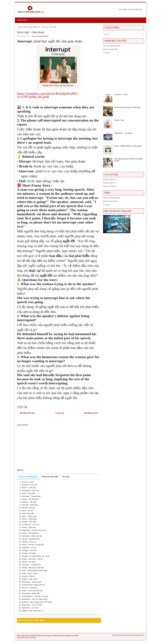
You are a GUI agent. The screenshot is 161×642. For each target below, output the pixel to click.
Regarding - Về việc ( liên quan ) (34, 530)
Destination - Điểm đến (31, 593)
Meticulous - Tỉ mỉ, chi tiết (32, 605)
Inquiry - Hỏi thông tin (30, 499)
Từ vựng (106, 53)
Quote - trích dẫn (28, 493)
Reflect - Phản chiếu (30, 579)
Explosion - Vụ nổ (29, 547)
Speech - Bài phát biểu (31, 539)
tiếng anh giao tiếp (110, 49)
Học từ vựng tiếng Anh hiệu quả (127, 107)
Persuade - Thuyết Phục (31, 565)
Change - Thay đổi (29, 550)
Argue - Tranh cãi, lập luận (32, 591)
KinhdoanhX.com (138, 635)
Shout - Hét (119, 120)
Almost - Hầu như (29, 527)
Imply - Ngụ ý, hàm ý (30, 573)
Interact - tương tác (29, 588)
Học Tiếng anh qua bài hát (130, 10)
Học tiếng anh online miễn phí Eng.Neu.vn (57, 635)
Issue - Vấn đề (27, 511)
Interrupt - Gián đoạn (30, 32)
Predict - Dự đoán (29, 562)
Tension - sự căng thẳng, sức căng (35, 556)
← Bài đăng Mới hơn (26, 413)
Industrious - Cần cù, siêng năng (34, 599)
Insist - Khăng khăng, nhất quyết (34, 570)
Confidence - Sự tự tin (30, 524)
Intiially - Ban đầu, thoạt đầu (33, 568)
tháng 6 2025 (108, 183)
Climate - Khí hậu (28, 553)
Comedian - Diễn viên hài (32, 536)
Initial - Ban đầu (28, 513)
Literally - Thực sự (29, 542)
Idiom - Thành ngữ (29, 516)
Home (20, 27)
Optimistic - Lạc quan (30, 608)
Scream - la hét (28, 482)
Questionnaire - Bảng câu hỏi (33, 585)
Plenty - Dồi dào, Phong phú (33, 545)
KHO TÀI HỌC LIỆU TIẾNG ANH (30, 620)
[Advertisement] (59, 447)
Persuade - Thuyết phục (31, 496)
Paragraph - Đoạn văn (30, 490)
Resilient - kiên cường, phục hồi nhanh (37, 602)
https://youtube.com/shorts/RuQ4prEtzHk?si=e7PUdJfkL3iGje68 (47, 95)
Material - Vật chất (29, 502)
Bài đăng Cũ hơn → (92, 413)
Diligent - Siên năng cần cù (32, 611)
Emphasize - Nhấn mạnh (31, 582)
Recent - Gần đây (29, 488)
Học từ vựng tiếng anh (32, 27)
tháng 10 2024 (108, 186)
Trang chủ (22, 20)
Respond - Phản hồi (29, 485)
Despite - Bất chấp (29, 522)
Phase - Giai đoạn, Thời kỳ (32, 559)
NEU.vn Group (30, 638)
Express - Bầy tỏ (28, 576)
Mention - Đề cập (28, 508)
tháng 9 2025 (108, 180)
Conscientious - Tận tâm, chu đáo (35, 596)
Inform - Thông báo (29, 519)
